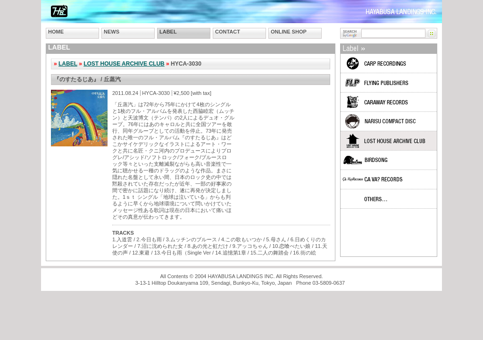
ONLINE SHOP (289, 31)
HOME (56, 31)
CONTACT (227, 31)
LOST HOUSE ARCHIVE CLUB (124, 63)
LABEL (168, 31)
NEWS (111, 31)
